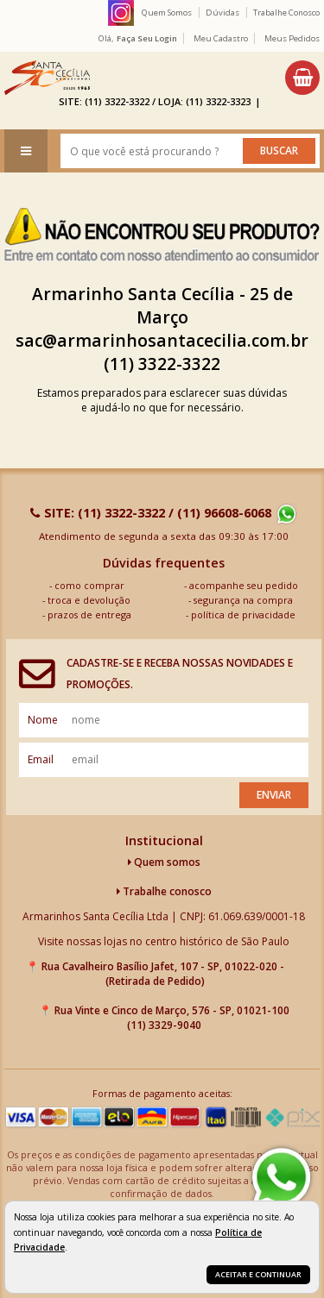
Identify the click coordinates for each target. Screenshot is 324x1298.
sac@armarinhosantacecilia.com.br (162, 340)
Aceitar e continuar (258, 1274)
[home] (47, 77)
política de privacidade (243, 614)
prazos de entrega (89, 614)
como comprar (89, 585)
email (41, 759)
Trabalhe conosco (164, 891)
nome (43, 719)
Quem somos (164, 862)
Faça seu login (147, 38)
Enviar (274, 794)
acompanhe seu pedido (243, 585)
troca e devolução (89, 599)
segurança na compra (243, 599)
